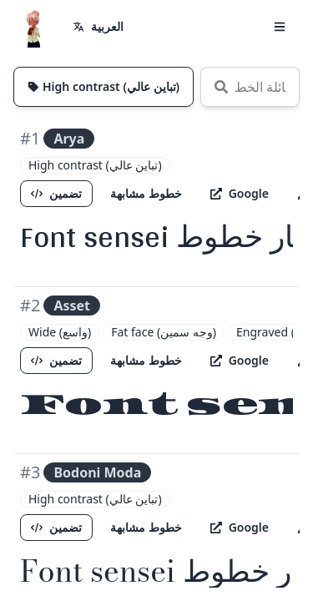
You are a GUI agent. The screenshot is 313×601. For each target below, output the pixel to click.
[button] (280, 27)
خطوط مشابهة (146, 193)
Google (239, 193)
